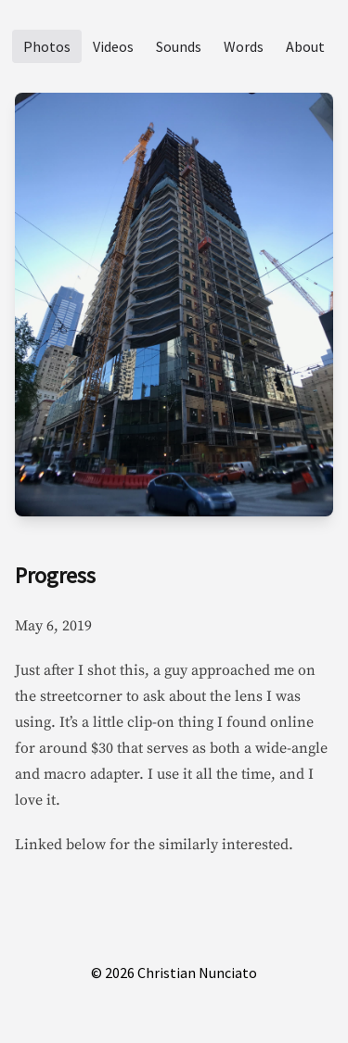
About (305, 46)
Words (244, 46)
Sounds (178, 46)
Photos (47, 46)
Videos (113, 46)
